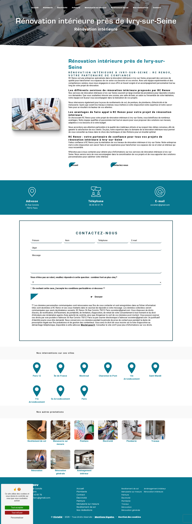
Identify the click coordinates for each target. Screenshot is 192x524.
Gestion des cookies (129, 517)
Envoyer (99, 284)
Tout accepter (17, 507)
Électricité (62, 8)
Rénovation (127, 507)
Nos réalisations (140, 8)
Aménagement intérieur (155, 488)
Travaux (125, 504)
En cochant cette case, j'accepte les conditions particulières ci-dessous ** (69, 275)
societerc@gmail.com (160, 205)
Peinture (76, 8)
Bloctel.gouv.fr (88, 312)
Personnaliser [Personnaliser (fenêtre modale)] (17, 517)
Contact (157, 8)
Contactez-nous (120, 165)
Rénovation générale (131, 510)
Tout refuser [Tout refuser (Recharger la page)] (17, 512)
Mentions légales (104, 517)
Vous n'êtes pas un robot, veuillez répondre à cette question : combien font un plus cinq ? (74, 264)
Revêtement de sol (119, 8)
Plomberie (48, 8)
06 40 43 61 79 (96, 205)
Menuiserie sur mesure (95, 8)
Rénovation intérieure (153, 491)
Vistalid (58, 517)
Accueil (34, 8)
